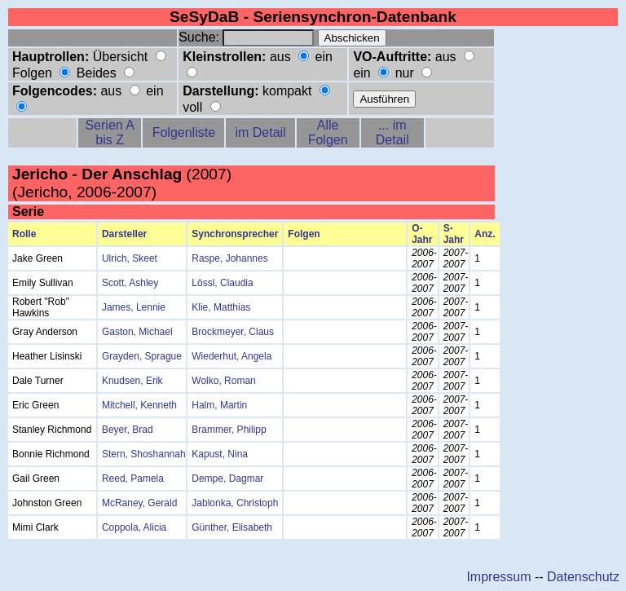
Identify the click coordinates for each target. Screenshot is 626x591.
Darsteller (124, 234)
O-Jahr (422, 234)
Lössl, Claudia (222, 283)
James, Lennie (133, 307)
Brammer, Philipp (229, 429)
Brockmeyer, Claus (233, 331)
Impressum (498, 577)
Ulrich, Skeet (129, 258)
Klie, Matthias (221, 307)
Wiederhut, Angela (231, 356)
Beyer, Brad (127, 429)
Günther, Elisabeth (232, 527)
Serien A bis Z (109, 132)
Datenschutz (583, 577)
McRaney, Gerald (139, 503)
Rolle (24, 234)
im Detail (260, 132)
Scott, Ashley (130, 283)
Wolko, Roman (223, 380)
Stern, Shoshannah (144, 454)
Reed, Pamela (133, 478)
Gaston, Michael (137, 331)
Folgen (304, 234)
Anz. (484, 234)
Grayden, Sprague (142, 356)
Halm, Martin (219, 405)
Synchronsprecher (235, 234)
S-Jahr (453, 234)
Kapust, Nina (220, 454)
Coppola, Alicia (134, 527)
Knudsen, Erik (132, 380)
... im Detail (392, 132)
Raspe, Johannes (229, 258)
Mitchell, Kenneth (139, 405)
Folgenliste (183, 132)
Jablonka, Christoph (235, 503)
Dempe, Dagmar (227, 478)
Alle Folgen (328, 132)
